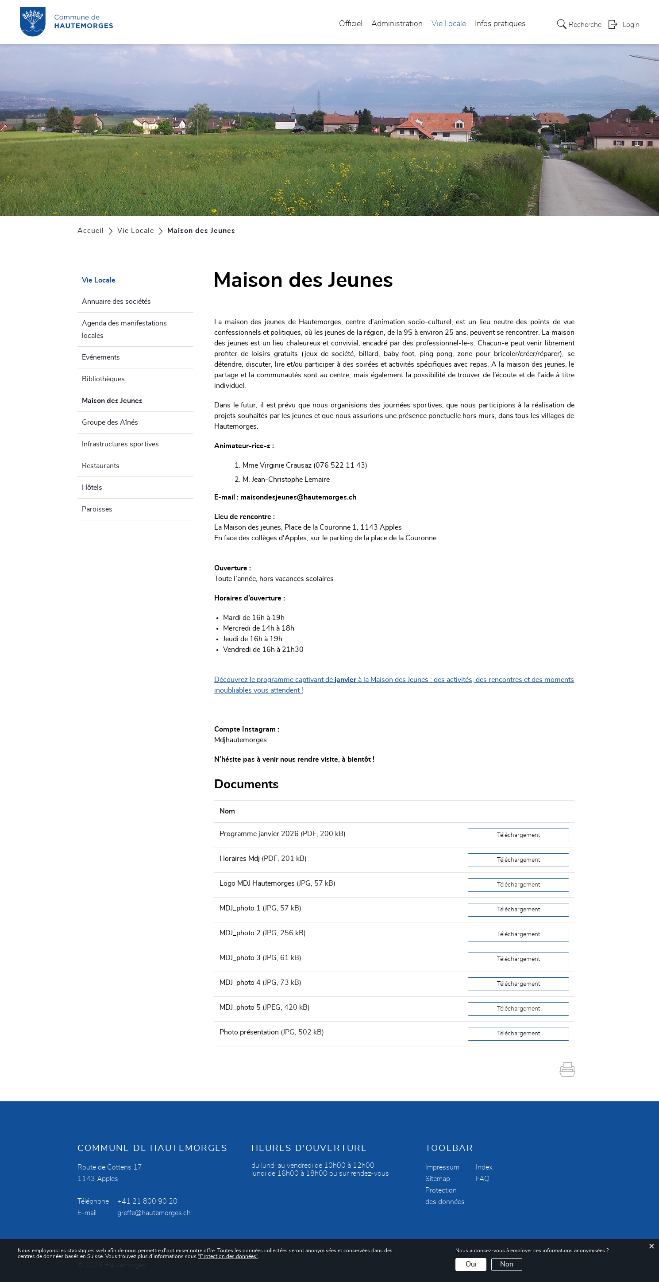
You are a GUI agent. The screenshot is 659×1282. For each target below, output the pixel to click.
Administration (397, 24)
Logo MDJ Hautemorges (257, 883)
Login (631, 24)
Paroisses (97, 509)
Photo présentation (249, 1032)
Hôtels (92, 487)
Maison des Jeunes (133, 399)
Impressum (442, 1167)
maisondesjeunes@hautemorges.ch (298, 497)
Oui (471, 1264)
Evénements (101, 357)
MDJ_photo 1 (240, 908)
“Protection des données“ (228, 1256)
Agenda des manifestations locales (124, 329)
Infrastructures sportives (120, 444)
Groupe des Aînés (110, 422)
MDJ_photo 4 (240, 982)
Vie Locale (449, 24)
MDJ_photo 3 (240, 957)
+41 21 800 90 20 (147, 1201)
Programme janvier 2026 (259, 833)
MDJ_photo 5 (240, 1007)
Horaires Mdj (240, 858)
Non (506, 1264)
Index (484, 1167)
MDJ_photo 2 (240, 933)
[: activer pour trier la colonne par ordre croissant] (518, 811)
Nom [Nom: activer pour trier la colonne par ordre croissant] (227, 811)
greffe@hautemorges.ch (154, 1212)
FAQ (482, 1178)
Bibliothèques (103, 379)
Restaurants (100, 465)
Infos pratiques (500, 24)
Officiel (350, 24)
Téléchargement (518, 835)
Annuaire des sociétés (116, 301)
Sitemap (437, 1178)
